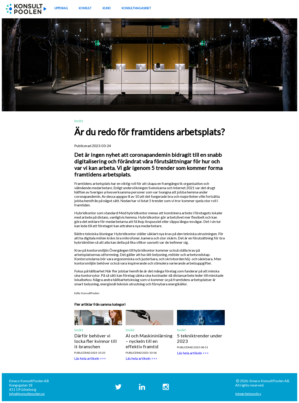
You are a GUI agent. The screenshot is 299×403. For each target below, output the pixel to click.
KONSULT (85, 8)
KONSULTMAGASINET (136, 8)
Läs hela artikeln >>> (90, 358)
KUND (107, 8)
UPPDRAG (61, 8)
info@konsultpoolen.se (27, 393)
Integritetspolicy (248, 393)
